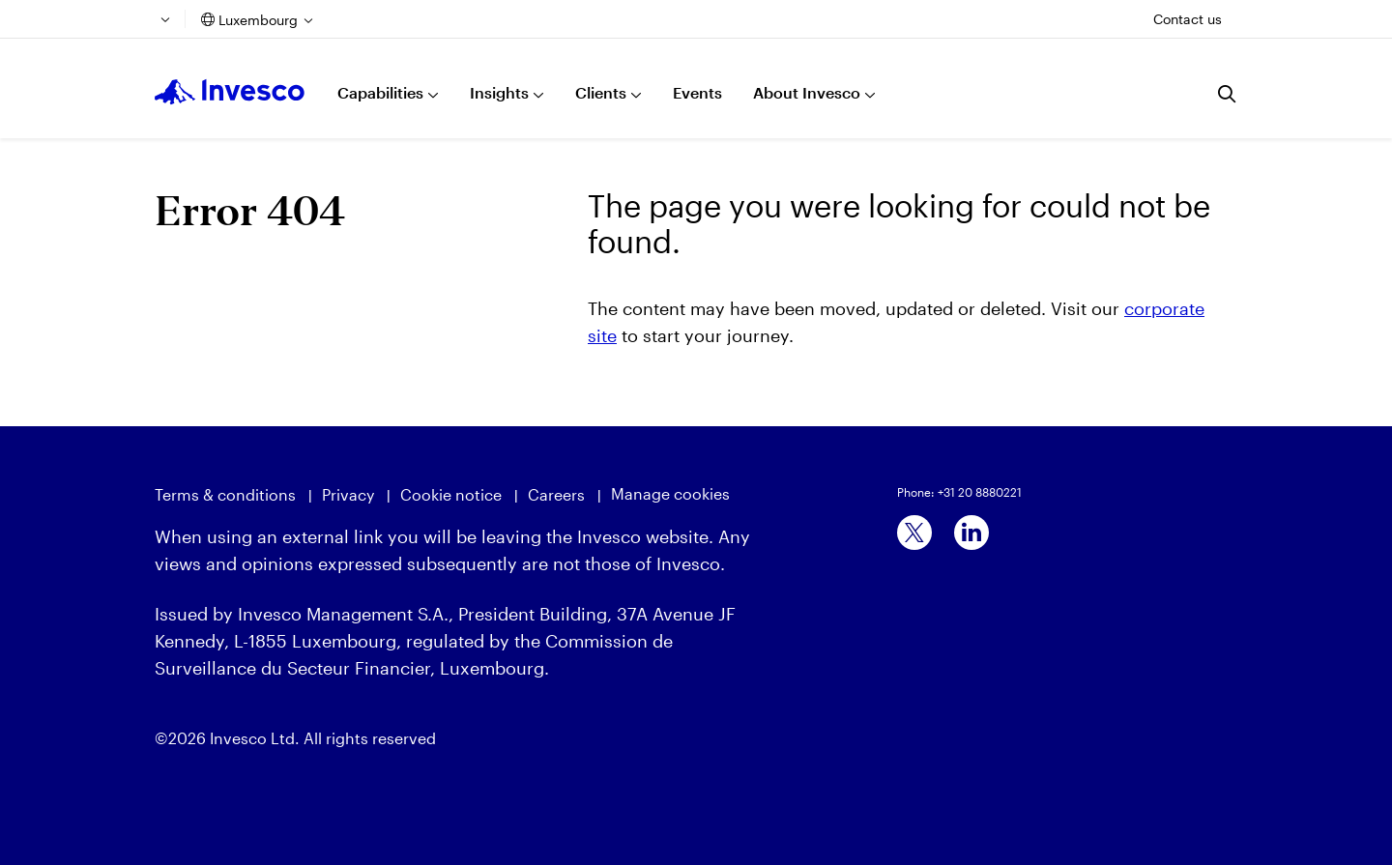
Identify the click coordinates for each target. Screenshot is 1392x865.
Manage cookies (670, 493)
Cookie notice (451, 494)
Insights (499, 92)
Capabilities (380, 92)
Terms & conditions (225, 494)
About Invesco (806, 92)
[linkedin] (971, 532)
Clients (600, 92)
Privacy (348, 494)
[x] (914, 532)
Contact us (1187, 19)
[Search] (1227, 93)
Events (697, 92)
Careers (556, 494)
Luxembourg (258, 20)
